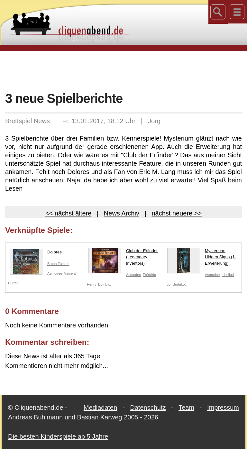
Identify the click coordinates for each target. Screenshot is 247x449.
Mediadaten (100, 407)
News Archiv (121, 213)
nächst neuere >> (176, 213)
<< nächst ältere (68, 213)
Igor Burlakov (176, 284)
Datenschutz (148, 407)
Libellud (228, 275)
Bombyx (104, 284)
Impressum (223, 407)
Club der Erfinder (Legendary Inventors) (123, 258)
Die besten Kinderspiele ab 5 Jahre (58, 436)
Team (186, 407)
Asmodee (54, 273)
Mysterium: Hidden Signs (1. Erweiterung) (201, 258)
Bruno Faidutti (58, 264)
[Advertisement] (123, 70)
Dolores (36, 253)
